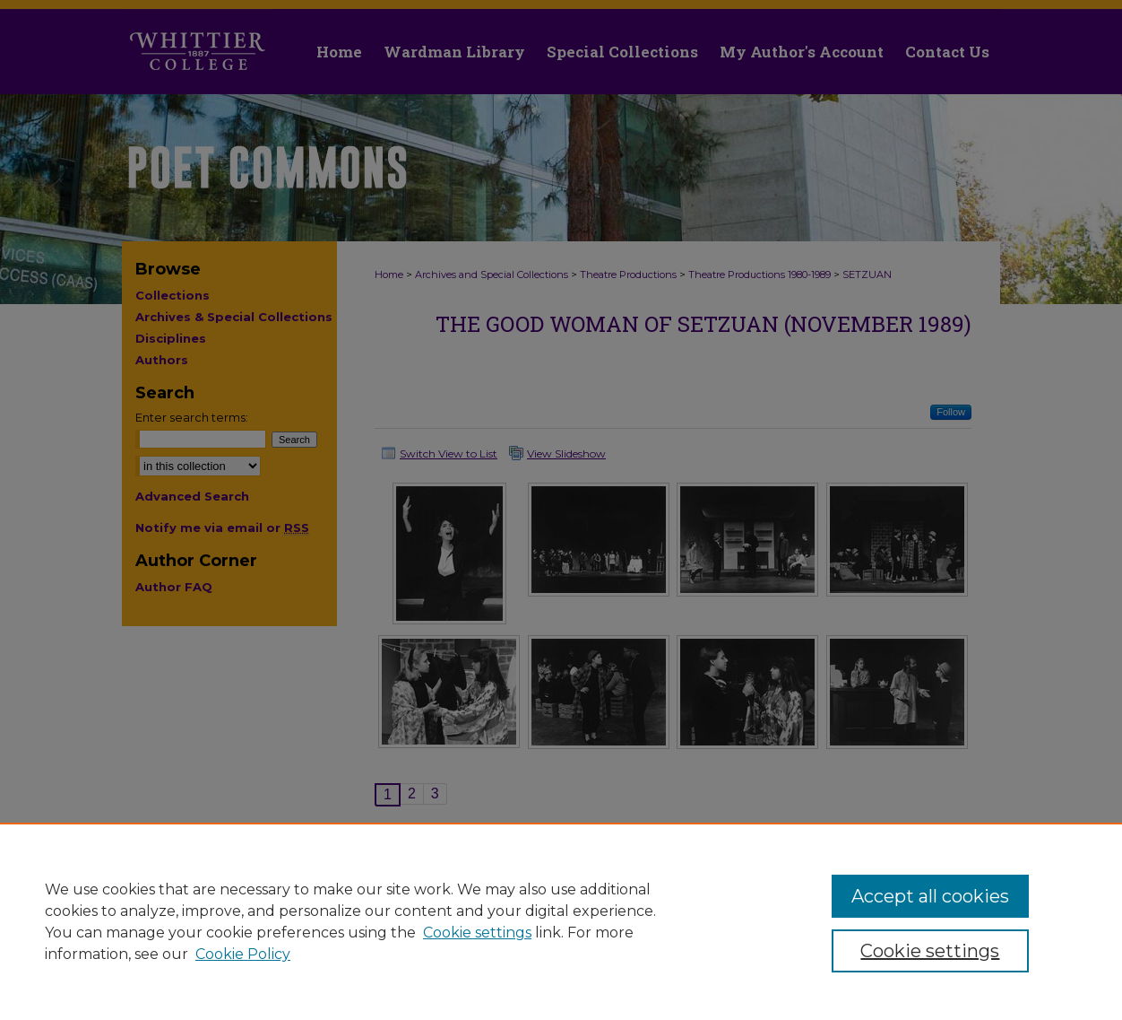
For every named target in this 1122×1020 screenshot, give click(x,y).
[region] (561, 921)
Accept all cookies (930, 896)
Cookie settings (477, 932)
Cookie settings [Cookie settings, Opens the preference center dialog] (929, 951)
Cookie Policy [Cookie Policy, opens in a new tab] (242, 954)
